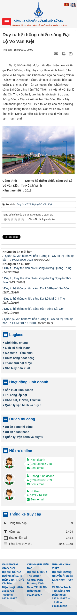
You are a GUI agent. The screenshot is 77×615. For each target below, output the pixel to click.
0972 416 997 (37, 495)
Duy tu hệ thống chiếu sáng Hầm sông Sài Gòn (34, 308)
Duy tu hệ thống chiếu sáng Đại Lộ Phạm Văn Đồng (37, 288)
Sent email (35, 467)
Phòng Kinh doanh (42, 476)
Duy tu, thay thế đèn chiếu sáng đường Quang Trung (37, 268)
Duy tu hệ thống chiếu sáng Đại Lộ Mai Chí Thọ (34, 298)
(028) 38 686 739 (39, 480)
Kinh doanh (38, 459)
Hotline (35, 491)
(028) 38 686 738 (39, 463)
